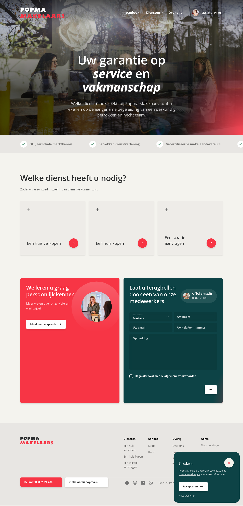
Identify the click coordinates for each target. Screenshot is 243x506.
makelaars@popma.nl (86, 483)
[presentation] (155, 391)
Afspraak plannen (211, 390)
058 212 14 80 (206, 12)
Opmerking (140, 339)
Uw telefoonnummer (191, 328)
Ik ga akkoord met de (165, 377)
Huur (151, 453)
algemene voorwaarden (180, 377)
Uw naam (183, 317)
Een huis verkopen (130, 449)
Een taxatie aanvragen (131, 466)
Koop (151, 446)
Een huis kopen (133, 457)
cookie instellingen (189, 474)
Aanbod (132, 12)
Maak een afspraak (46, 325)
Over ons (175, 12)
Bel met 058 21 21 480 (41, 483)
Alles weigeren (187, 495)
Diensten (153, 12)
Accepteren (193, 487)
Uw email (139, 328)
